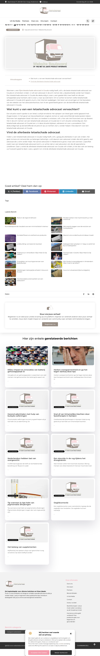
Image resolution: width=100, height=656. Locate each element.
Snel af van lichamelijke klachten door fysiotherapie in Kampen (72, 422)
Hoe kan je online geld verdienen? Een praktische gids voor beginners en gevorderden (74, 624)
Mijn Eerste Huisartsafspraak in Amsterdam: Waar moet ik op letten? (78, 269)
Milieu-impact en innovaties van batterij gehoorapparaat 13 (26, 378)
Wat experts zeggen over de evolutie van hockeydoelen (77, 234)
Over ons (34, 21)
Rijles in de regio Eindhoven (26, 225)
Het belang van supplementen (22, 554)
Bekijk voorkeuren (61, 652)
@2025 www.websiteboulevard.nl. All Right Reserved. (23, 652)
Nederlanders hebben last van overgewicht (22, 466)
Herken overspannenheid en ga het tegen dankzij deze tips (70, 378)
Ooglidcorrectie (61, 510)
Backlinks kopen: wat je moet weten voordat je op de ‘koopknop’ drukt (74, 615)
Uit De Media (15, 21)
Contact (54, 21)
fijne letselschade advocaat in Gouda (34, 98)
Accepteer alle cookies (39, 652)
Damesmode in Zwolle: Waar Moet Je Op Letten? (77, 260)
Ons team (44, 21)
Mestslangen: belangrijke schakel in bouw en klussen (32, 278)
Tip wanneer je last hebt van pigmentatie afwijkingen (21, 511)
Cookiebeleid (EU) (82, 652)
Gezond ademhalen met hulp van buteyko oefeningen (23, 422)
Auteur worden (72, 610)
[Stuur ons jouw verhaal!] (50, 315)
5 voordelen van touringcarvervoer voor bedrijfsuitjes (30, 269)
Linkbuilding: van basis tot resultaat (29, 251)
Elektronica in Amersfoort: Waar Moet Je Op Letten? (32, 260)
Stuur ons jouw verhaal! (50, 321)
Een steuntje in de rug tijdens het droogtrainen (69, 466)
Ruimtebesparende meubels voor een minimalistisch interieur (26, 233)
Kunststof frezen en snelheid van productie (31, 242)
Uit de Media (71, 603)
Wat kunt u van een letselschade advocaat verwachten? (51, 86)
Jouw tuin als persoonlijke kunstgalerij (76, 277)
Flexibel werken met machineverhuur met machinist (78, 225)
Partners (25, 21)
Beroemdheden (72, 600)
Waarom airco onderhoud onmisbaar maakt (78, 242)
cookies (61, 644)
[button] (71, 634)
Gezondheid (13, 37)
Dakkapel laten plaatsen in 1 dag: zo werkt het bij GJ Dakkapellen (79, 252)
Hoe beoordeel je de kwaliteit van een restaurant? (30, 287)
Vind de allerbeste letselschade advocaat (45, 88)
